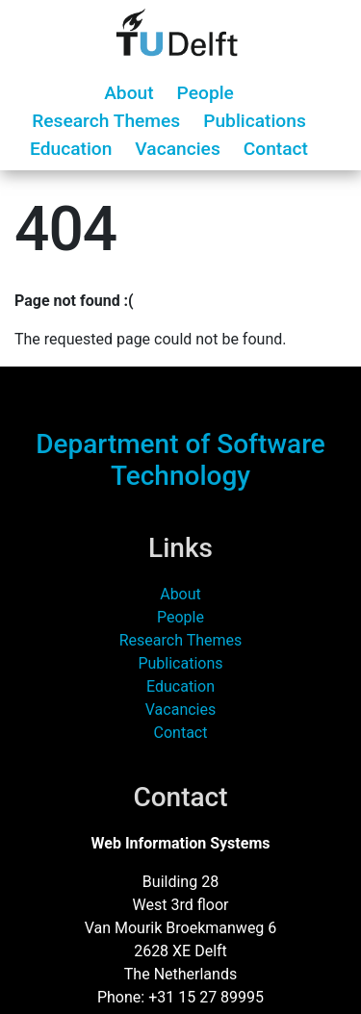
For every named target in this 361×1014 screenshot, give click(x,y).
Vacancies (177, 149)
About (128, 93)
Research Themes (106, 121)
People (205, 93)
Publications (254, 121)
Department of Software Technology (180, 460)
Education (71, 149)
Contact (276, 149)
